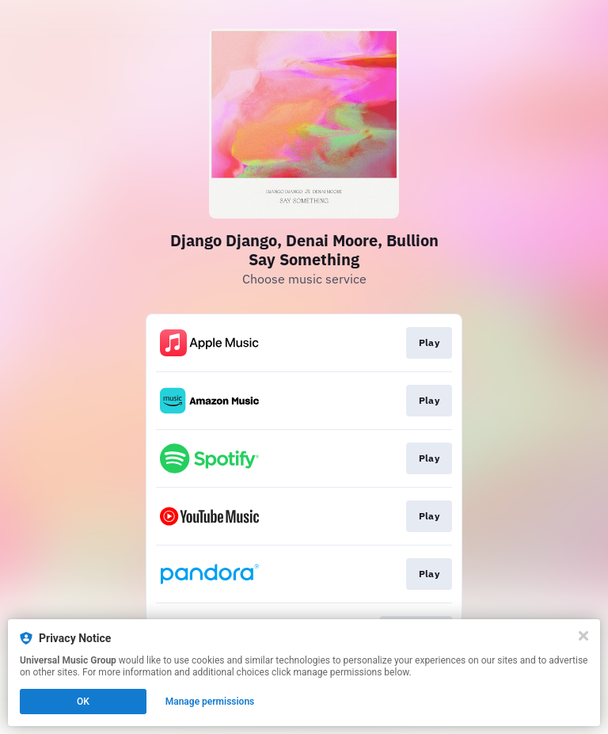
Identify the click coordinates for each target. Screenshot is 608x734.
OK (83, 701)
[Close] (583, 635)
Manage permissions (210, 701)
